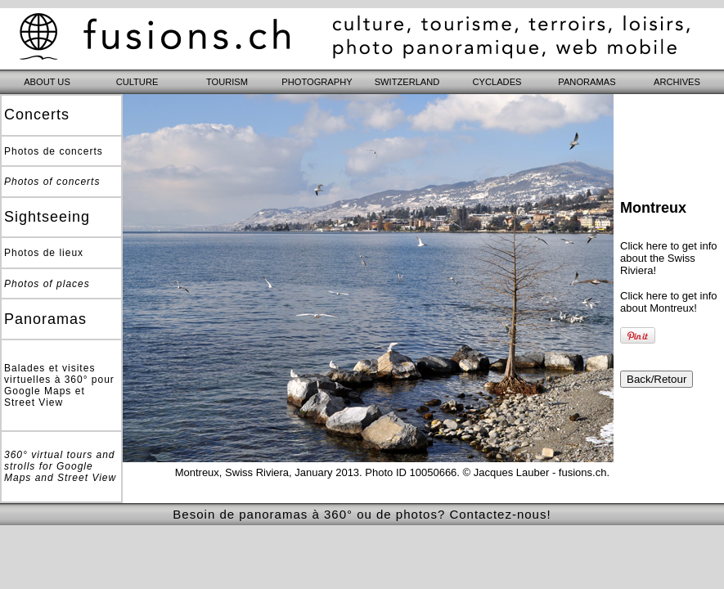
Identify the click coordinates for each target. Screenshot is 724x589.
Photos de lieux (43, 253)
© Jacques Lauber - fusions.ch (535, 472)
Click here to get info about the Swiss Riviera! (668, 258)
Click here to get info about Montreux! (668, 302)
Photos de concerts (53, 151)
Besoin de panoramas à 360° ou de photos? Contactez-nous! (362, 514)
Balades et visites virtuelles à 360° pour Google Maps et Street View (59, 385)
